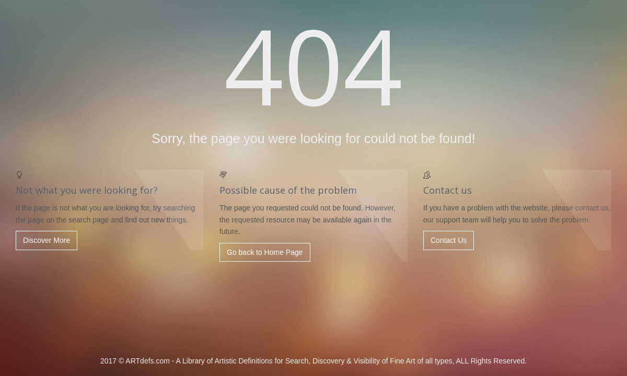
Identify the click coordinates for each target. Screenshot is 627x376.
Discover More (46, 240)
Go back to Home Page (265, 252)
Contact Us (449, 240)
